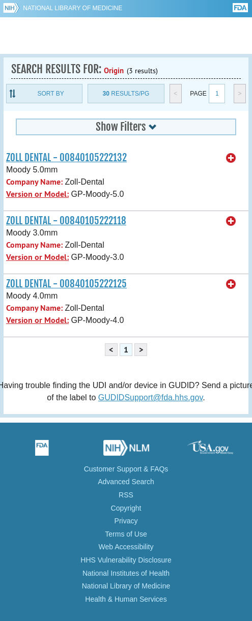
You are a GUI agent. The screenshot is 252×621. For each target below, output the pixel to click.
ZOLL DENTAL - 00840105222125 (66, 284)
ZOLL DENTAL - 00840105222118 (66, 221)
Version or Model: (37, 194)
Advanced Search (126, 482)
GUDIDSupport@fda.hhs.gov (150, 397)
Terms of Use (126, 534)
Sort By (51, 93)
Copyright (126, 508)
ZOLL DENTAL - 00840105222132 (66, 158)
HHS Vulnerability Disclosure (125, 560)
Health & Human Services (125, 599)
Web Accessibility (126, 547)
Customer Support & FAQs (126, 469)
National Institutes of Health (126, 573)
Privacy (126, 521)
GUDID (126, 35)
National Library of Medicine (72, 8)
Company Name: (34, 181)
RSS (126, 495)
